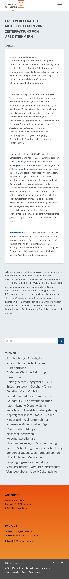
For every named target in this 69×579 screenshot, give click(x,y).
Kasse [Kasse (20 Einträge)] (38, 415)
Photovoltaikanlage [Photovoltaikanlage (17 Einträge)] (19, 443)
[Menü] (60, 5)
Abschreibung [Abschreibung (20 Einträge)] (15, 358)
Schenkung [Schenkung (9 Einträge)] (24, 448)
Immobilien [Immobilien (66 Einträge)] (13, 410)
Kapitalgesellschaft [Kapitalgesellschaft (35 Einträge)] (19, 415)
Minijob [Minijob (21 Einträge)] (31, 429)
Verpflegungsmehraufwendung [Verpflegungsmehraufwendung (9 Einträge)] (27, 462)
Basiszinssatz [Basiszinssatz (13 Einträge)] (15, 377)
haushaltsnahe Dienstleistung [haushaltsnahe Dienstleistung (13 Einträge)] (26, 405)
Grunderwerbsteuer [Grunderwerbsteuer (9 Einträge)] (19, 396)
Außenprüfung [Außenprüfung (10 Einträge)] (16, 368)
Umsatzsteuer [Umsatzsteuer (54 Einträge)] (15, 457)
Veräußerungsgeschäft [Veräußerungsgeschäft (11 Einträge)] (45, 467)
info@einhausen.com (22, 541)
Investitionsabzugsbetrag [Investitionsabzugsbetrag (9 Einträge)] (41, 410)
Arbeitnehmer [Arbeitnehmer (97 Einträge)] (15, 363)
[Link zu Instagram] (57, 562)
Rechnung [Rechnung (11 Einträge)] (50, 443)
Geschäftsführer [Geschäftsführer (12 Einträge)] (41, 386)
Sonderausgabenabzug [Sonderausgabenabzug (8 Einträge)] (21, 452)
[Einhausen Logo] (28, 5)
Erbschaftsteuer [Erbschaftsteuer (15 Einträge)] (17, 386)
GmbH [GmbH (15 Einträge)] (32, 391)
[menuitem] (60, 5)
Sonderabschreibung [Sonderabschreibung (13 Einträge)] (48, 448)
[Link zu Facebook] (53, 562)
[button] (5, 574)
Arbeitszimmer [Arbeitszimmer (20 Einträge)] (38, 363)
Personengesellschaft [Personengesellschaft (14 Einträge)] (20, 438)
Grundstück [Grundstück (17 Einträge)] (14, 401)
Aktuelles (10, 46)
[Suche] (34, 341)
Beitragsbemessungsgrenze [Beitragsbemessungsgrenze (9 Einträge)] (24, 382)
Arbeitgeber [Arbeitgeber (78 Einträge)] (36, 358)
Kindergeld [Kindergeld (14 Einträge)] (13, 419)
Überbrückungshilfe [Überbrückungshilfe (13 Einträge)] (43, 471)
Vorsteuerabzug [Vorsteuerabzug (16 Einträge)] (17, 471)
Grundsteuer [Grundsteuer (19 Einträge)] (44, 396)
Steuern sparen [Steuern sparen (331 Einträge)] (49, 452)
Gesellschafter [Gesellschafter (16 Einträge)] (16, 391)
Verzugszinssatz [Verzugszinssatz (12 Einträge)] (17, 467)
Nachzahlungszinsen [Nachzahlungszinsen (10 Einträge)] (20, 434)
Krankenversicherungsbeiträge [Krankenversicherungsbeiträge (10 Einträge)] (26, 424)
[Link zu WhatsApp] (62, 562)
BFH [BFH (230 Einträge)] (49, 382)
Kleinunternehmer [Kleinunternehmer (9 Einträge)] (36, 419)
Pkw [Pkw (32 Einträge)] (38, 443)
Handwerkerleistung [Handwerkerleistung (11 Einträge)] (38, 401)
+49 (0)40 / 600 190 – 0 (25, 531)
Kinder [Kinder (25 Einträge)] (49, 415)
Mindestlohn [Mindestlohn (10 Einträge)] (14, 429)
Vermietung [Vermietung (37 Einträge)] (35, 457)
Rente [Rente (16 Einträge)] (10, 448)
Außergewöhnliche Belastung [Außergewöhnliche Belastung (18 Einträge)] (26, 372)
